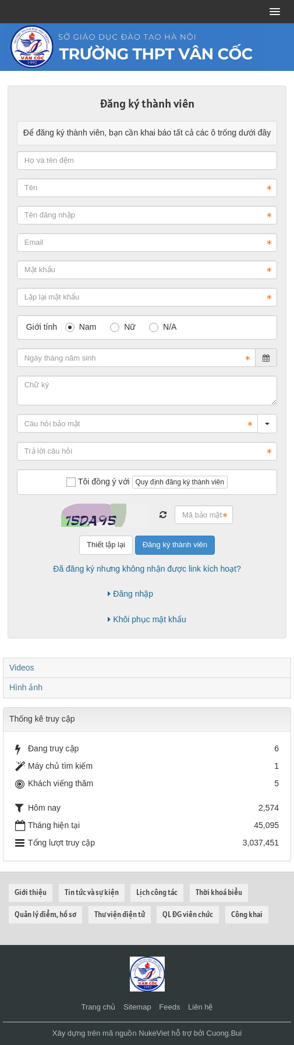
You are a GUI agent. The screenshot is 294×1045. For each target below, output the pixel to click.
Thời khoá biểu (219, 892)
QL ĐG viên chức (187, 914)
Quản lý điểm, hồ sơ (45, 914)
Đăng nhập (130, 593)
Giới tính (41, 326)
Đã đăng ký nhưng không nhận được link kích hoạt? (146, 568)
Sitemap (137, 1007)
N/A (162, 326)
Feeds (169, 1007)
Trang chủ (99, 1007)
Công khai (247, 914)
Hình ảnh (25, 687)
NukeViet (154, 1033)
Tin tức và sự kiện (92, 892)
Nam (80, 326)
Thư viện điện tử (119, 914)
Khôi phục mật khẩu (147, 619)
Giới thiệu (31, 892)
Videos (21, 667)
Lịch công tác (157, 892)
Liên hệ (200, 1007)
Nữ (122, 326)
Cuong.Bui (224, 1033)
